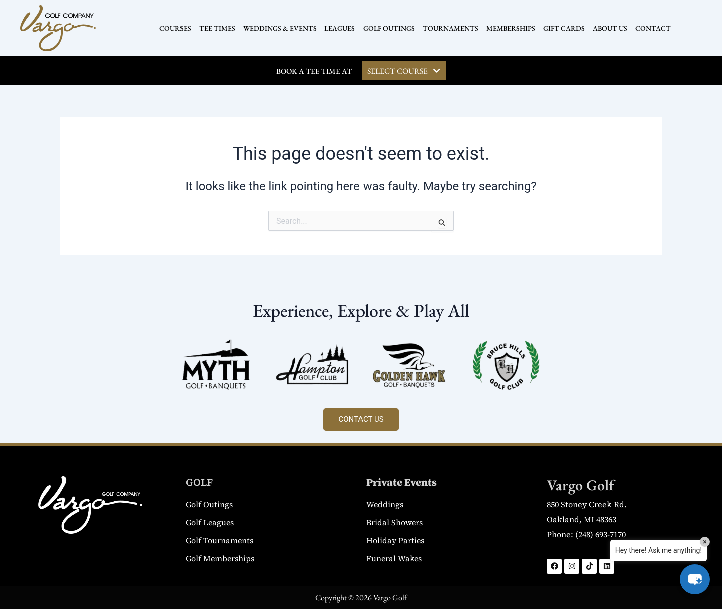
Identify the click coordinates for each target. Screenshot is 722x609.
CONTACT (649, 28)
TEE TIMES (220, 28)
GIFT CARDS (562, 28)
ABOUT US (607, 28)
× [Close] (704, 542)
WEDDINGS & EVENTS (282, 28)
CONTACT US (360, 419)
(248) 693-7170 (600, 534)
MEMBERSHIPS (509, 28)
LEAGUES (341, 28)
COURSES (179, 28)
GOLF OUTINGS (389, 28)
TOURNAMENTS (450, 28)
